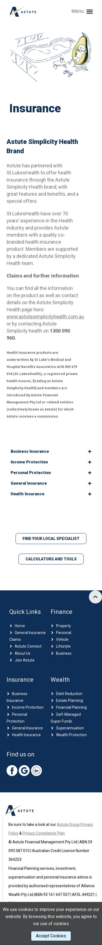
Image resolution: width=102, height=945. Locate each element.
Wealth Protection (71, 735)
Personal (63, 632)
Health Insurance (26, 735)
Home (20, 626)
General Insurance (27, 728)
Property (63, 626)
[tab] (51, 451)
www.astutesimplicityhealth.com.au (45, 316)
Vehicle (62, 639)
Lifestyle (63, 646)
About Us (22, 653)
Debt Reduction (69, 694)
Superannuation (70, 728)
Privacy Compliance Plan (44, 833)
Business (64, 653)
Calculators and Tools (51, 559)
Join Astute (25, 660)
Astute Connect (28, 646)
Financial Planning (71, 707)
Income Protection (28, 707)
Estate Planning (69, 700)
